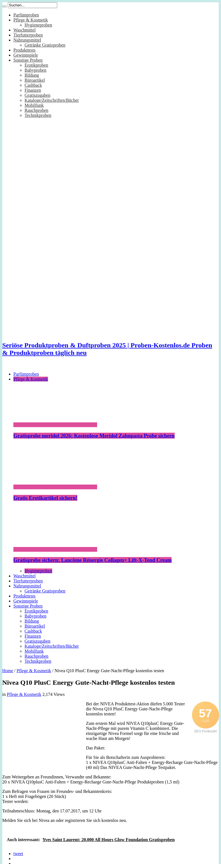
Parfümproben (26, 15)
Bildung (32, 75)
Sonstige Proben (27, 60)
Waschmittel (24, 30)
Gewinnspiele (25, 55)
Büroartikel (35, 80)
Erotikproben (36, 65)
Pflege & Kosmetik (30, 20)
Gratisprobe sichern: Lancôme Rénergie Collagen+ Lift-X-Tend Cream (92, 560)
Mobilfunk (34, 105)
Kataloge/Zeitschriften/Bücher (52, 100)
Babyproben (35, 70)
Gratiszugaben (37, 95)
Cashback (33, 85)
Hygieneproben (38, 25)
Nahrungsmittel (27, 40)
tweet (18, 853)
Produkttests (24, 50)
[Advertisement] (44, 736)
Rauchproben (36, 110)
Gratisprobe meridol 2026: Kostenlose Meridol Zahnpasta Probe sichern (94, 436)
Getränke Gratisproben (45, 45)
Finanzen (33, 90)
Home (7, 670)
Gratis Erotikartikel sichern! (45, 498)
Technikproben (38, 115)
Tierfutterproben (28, 35)
